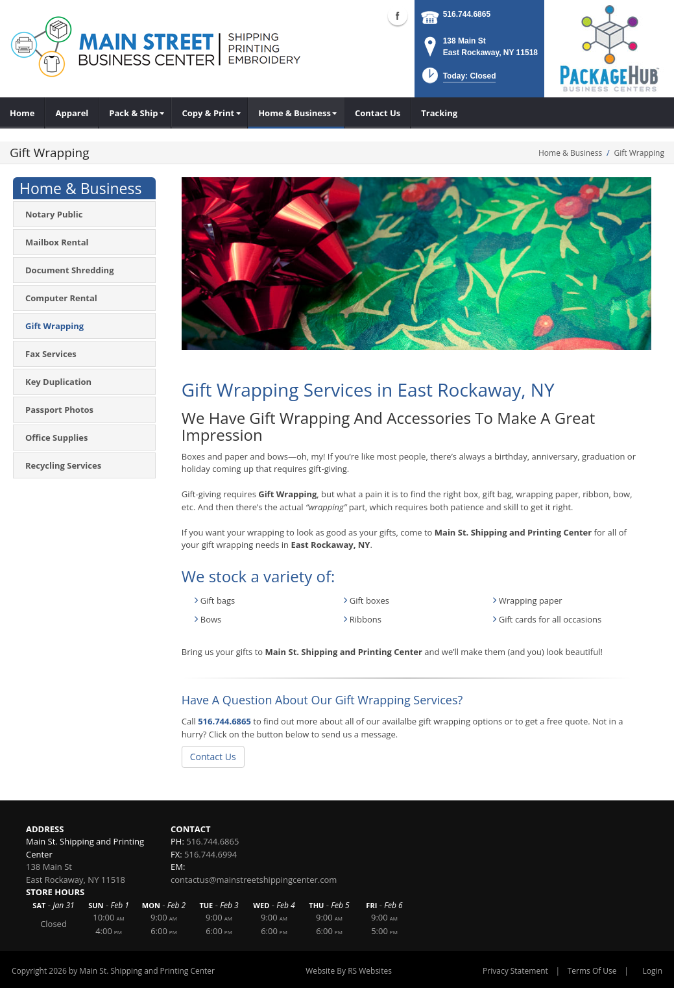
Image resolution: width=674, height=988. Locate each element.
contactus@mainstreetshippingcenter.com (254, 879)
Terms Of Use (592, 970)
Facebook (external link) (397, 15)
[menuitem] (135, 113)
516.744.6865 (466, 14)
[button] (458, 79)
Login (652, 970)
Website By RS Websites (349, 970)
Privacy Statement (515, 970)
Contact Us (213, 756)
